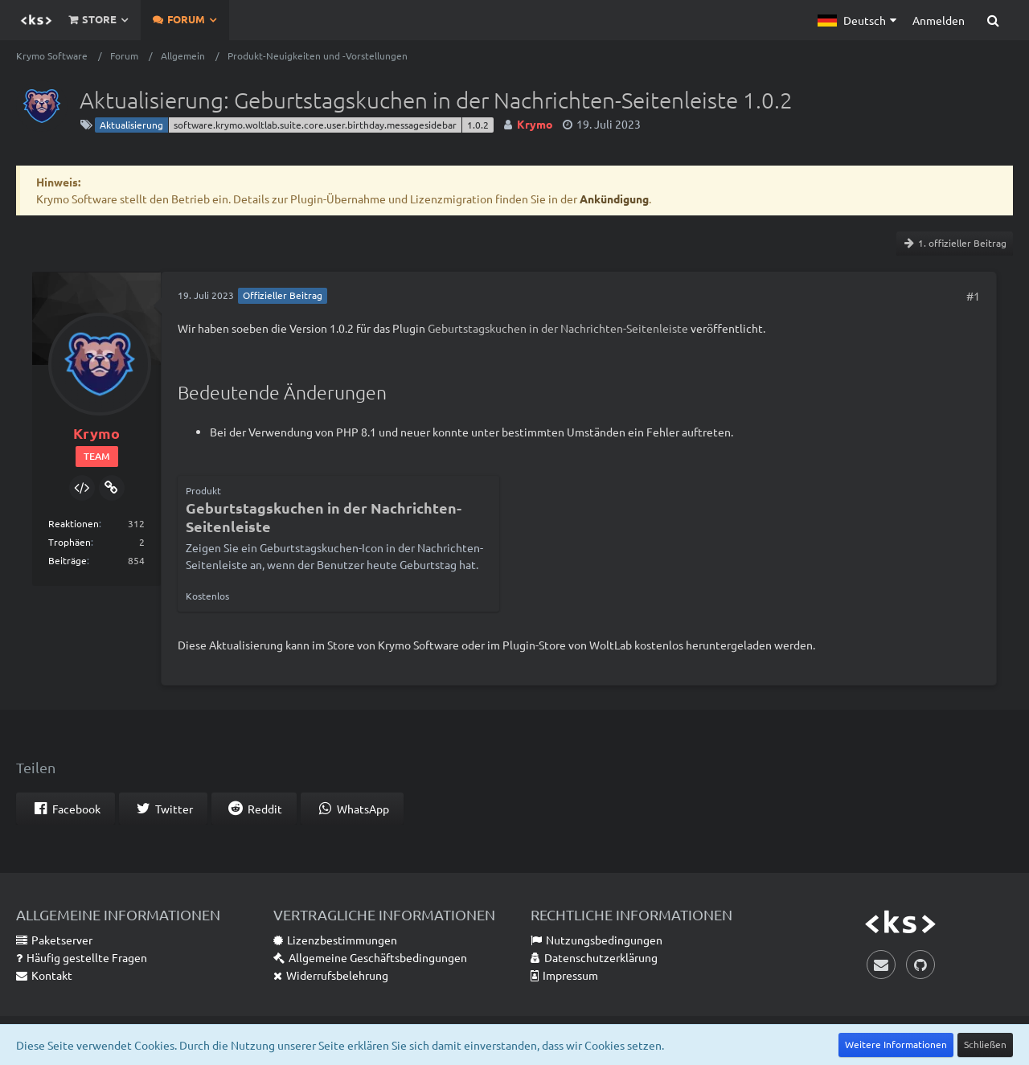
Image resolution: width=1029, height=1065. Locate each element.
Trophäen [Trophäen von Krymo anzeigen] (69, 541)
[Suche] (993, 20)
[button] (857, 20)
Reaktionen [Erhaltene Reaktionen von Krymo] (73, 523)
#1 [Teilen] (973, 296)
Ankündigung (614, 198)
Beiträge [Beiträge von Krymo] (67, 560)
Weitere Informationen (896, 1044)
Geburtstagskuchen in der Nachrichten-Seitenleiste (558, 328)
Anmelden (938, 20)
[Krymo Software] (36, 20)
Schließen (985, 1044)
